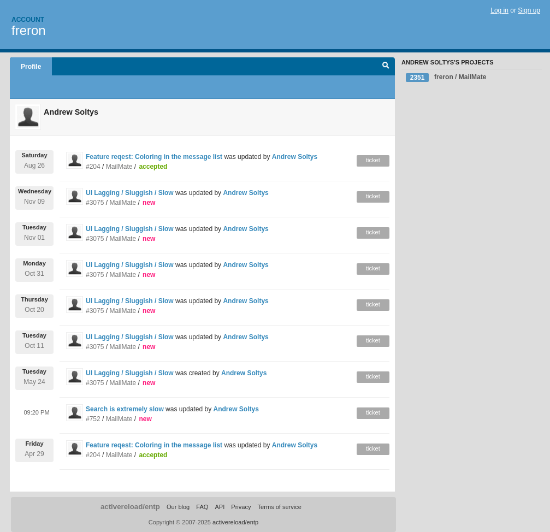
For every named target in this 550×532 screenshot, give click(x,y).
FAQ (202, 507)
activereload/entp (130, 507)
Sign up (529, 10)
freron (28, 30)
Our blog (178, 507)
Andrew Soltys (294, 157)
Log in (499, 10)
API (219, 507)
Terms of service (279, 507)
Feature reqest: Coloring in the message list (154, 157)
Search (386, 66)
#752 (93, 419)
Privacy (241, 507)
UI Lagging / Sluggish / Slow (130, 193)
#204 (93, 166)
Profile (31, 66)
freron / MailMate (446, 77)
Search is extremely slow (125, 409)
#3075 (95, 202)
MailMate (119, 166)
